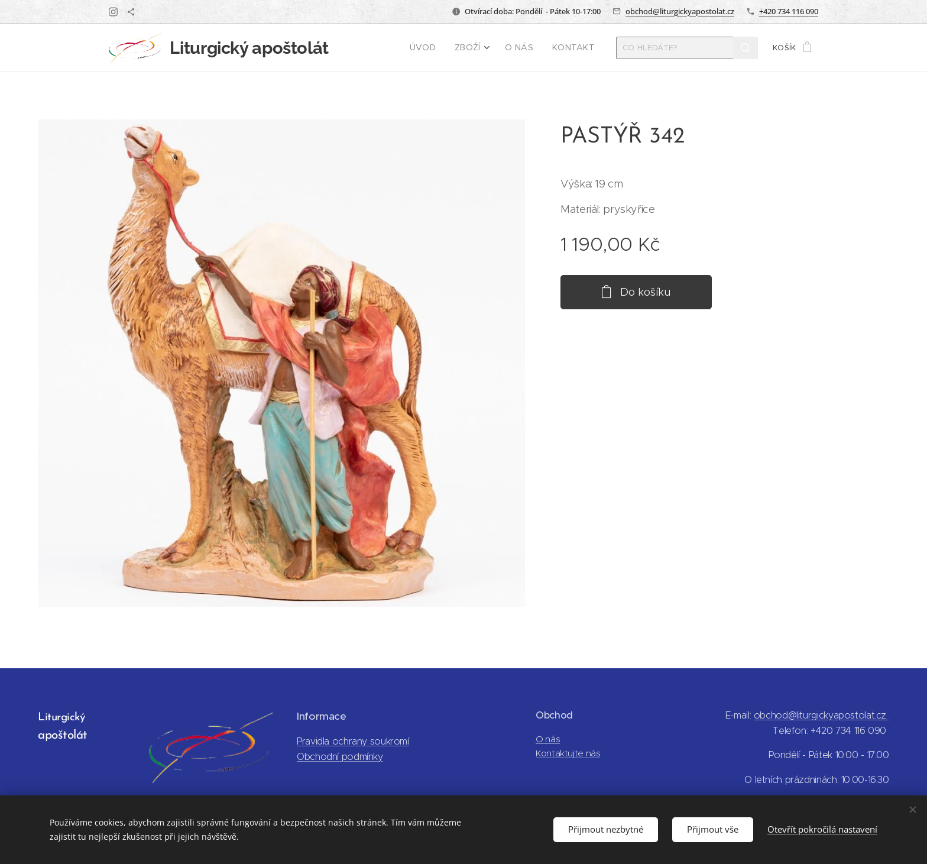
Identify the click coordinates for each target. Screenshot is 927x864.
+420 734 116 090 (788, 11)
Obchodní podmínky (340, 756)
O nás (548, 739)
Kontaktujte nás (568, 753)
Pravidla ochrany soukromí (353, 741)
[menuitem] (432, 48)
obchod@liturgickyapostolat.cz (679, 11)
